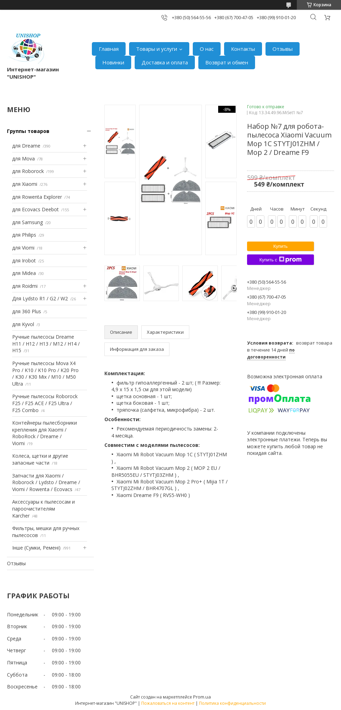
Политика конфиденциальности (232, 703)
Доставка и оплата (165, 62)
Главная (109, 48)
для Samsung (27, 222)
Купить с (280, 260)
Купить (280, 246)
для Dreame (26, 145)
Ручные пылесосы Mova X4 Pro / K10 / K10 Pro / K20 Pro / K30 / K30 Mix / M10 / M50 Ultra (45, 373)
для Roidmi (25, 286)
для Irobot (24, 260)
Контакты (243, 48)
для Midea (24, 273)
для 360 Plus (26, 311)
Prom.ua (202, 697)
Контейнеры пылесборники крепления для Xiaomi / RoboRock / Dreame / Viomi (44, 433)
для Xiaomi (24, 184)
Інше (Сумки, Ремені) (36, 547)
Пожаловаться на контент (168, 703)
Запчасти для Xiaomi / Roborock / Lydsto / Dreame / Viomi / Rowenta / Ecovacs (46, 482)
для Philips (24, 234)
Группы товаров (28, 131)
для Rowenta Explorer (37, 197)
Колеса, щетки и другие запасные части (40, 459)
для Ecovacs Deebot (35, 209)
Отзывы (282, 48)
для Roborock (28, 171)
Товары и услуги (156, 48)
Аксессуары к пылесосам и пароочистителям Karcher (43, 508)
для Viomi (23, 247)
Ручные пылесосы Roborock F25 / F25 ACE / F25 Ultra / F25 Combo (45, 403)
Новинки (113, 62)
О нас (207, 48)
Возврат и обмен (226, 62)
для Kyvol (23, 324)
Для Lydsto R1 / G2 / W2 (40, 298)
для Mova (23, 158)
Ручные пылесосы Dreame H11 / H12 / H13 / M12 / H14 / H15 (46, 343)
